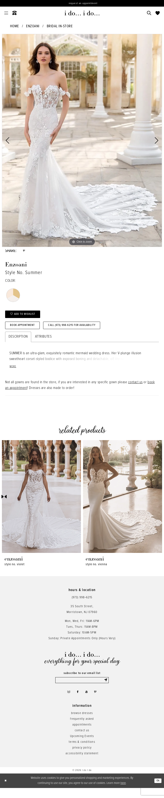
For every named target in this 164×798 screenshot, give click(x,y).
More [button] (14, 374)
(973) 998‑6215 (82, 604)
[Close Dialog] (6, 790)
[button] (6, 13)
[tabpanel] (82, 140)
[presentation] (41, 503)
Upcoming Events (82, 746)
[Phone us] (14, 13)
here (123, 793)
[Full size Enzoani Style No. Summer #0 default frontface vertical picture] (82, 140)
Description (18, 343)
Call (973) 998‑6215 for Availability (87, 331)
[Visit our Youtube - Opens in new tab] (87, 701)
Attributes (43, 343)
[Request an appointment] (82, 3)
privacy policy (82, 758)
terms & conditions (82, 752)
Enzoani (33, 26)
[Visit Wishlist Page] (157, 13)
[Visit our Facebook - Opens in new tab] (77, 701)
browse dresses (82, 723)
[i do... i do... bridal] (82, 13)
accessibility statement (82, 763)
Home (14, 26)
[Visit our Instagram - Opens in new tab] (66, 701)
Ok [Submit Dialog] (157, 791)
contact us (135, 389)
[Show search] (149, 13)
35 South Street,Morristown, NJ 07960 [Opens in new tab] (82, 616)
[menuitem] (6, 13)
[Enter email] (82, 687)
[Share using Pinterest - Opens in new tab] (24, 252)
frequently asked (82, 729)
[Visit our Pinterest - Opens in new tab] (98, 701)
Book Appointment (26, 331)
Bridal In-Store (60, 26)
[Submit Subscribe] (106, 687)
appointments (82, 735)
